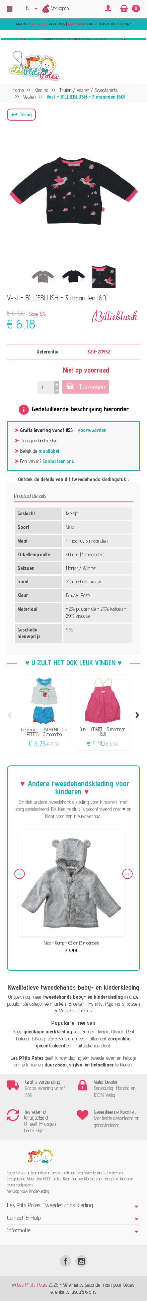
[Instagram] (81, 1261)
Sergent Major (95, 1031)
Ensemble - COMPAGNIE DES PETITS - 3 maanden (44, 731)
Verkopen (60, 8)
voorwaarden (92, 430)
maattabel (49, 451)
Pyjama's (114, 1004)
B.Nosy (38, 1038)
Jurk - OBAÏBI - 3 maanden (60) (102, 731)
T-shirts (94, 1004)
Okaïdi (117, 1031)
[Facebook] (65, 1261)
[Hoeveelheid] (46, 387)
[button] (21, 115)
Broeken (76, 1004)
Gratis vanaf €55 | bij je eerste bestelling (73, 24)
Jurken (59, 1004)
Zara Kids (57, 1038)
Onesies (84, 1010)
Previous (19, 874)
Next (127, 874)
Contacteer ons (58, 461)
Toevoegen (85, 386)
